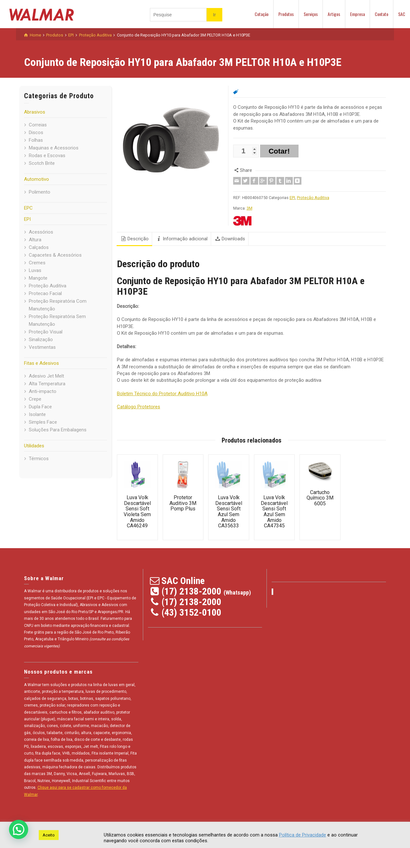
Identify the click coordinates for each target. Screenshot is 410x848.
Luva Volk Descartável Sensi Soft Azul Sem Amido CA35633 (228, 511)
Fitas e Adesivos (41, 363)
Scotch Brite (42, 163)
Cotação (261, 14)
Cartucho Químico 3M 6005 (320, 498)
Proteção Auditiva (47, 286)
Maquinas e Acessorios (53, 148)
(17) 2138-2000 (191, 591)
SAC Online (183, 580)
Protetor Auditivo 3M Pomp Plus (182, 503)
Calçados (39, 247)
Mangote (38, 278)
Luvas (35, 270)
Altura (35, 240)
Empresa (357, 14)
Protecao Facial (45, 293)
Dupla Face (40, 407)
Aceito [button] (49, 835)
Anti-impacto (42, 391)
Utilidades (34, 446)
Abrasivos (34, 112)
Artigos (334, 14)
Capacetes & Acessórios (55, 255)
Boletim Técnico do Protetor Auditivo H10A (162, 393)
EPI (27, 219)
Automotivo (36, 179)
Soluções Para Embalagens (57, 430)
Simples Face (43, 422)
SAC (401, 14)
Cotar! (279, 151)
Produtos (286, 14)
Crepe (35, 399)
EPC (28, 208)
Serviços (311, 14)
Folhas (36, 140)
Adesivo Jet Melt (46, 376)
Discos (36, 132)
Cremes (37, 263)
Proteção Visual (45, 332)
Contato (381, 14)
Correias (38, 125)
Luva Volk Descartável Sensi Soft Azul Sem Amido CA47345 (274, 511)
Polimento (39, 192)
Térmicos (39, 458)
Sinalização (41, 339)
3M (249, 208)
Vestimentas (42, 347)
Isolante (37, 414)
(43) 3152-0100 (191, 612)
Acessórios (41, 232)
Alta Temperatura (47, 384)
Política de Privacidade (302, 835)
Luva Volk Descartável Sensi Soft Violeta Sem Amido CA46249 (137, 511)
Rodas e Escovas (47, 155)
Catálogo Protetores (138, 407)
